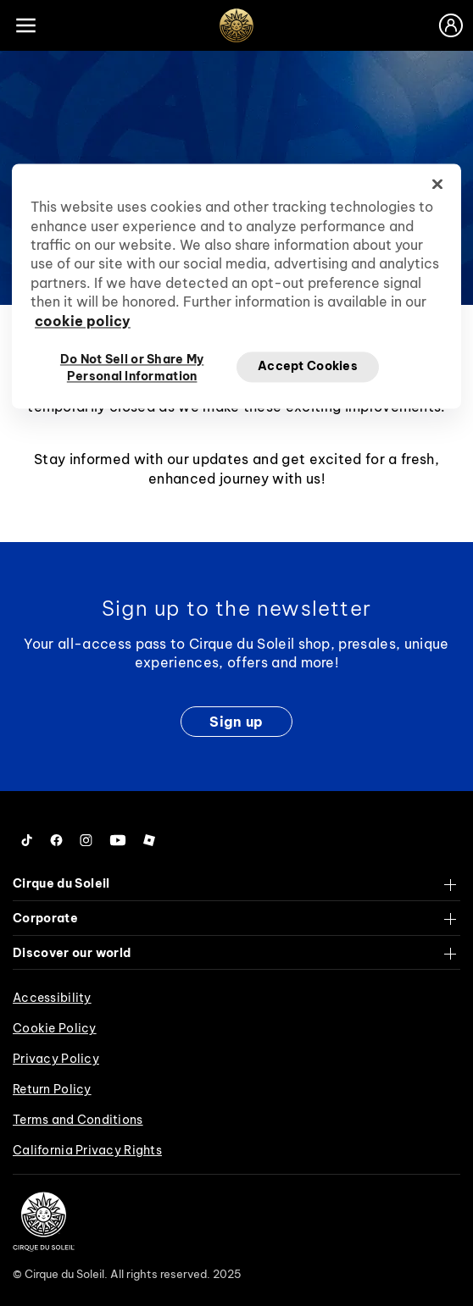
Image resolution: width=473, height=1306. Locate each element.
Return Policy (52, 1089)
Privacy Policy (56, 1058)
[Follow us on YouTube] (118, 840)
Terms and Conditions (78, 1119)
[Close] (437, 184)
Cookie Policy (55, 1028)
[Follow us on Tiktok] (27, 840)
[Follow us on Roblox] (149, 840)
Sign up (236, 721)
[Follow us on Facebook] (56, 840)
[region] (236, 286)
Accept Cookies (308, 366)
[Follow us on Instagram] (86, 840)
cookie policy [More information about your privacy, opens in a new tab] (83, 321)
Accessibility (52, 997)
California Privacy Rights (87, 1150)
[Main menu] (25, 25)
